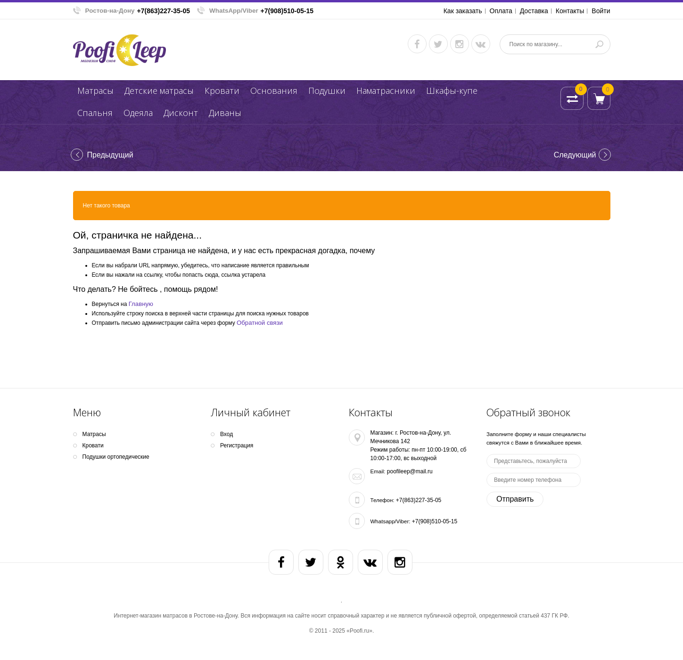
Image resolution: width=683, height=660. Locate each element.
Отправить (515, 499)
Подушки (327, 90)
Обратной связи (260, 322)
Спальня (95, 112)
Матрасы (95, 90)
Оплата (501, 11)
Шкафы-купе (451, 90)
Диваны (225, 112)
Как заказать (463, 11)
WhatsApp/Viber (233, 10)
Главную (141, 303)
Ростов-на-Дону (110, 10)
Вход (226, 434)
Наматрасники (385, 90)
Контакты (570, 11)
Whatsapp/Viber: (390, 521)
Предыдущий (110, 155)
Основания (273, 90)
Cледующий (575, 155)
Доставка (534, 11)
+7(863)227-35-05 (163, 11)
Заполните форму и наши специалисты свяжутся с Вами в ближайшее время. (536, 438)
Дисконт (181, 112)
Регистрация (236, 445)
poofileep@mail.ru (410, 471)
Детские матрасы (159, 90)
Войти (601, 11)
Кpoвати (222, 90)
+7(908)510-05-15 (287, 11)
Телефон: (382, 500)
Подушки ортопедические (115, 457)
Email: (378, 471)
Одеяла (138, 112)
